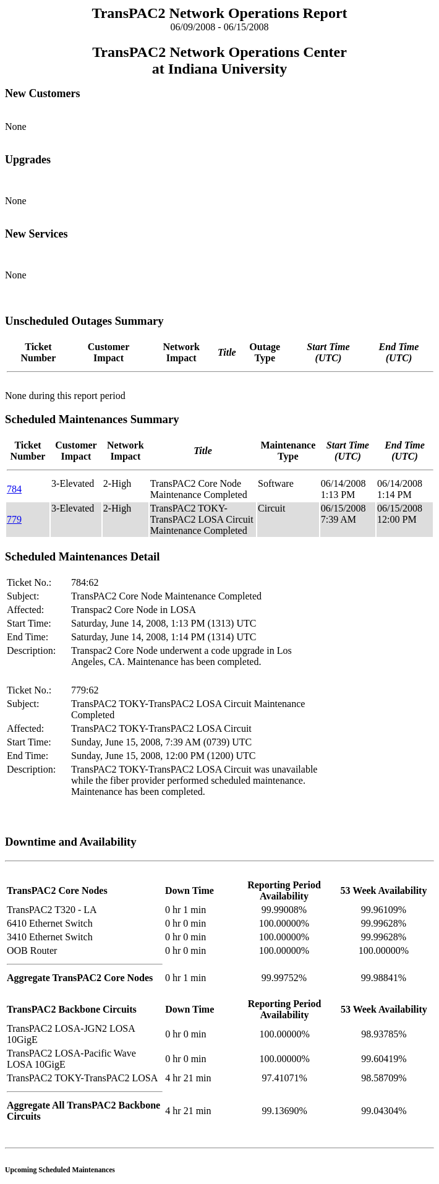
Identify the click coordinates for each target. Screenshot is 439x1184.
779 (14, 519)
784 (14, 489)
